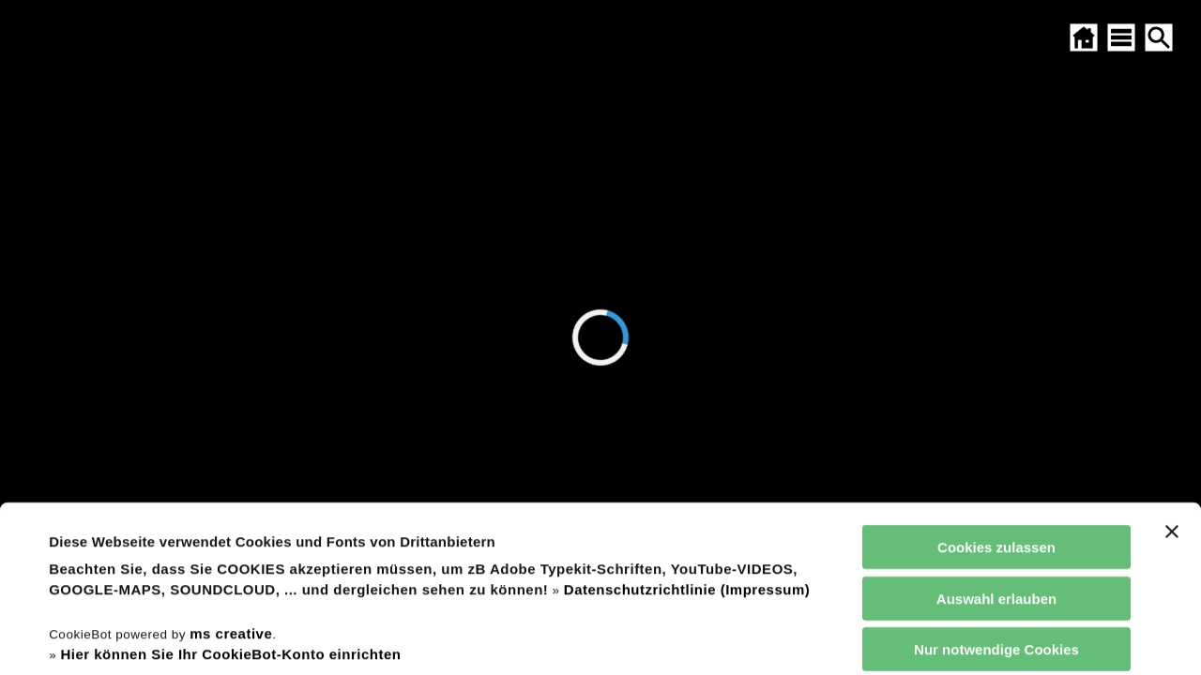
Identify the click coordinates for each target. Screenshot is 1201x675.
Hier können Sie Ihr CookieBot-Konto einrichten (230, 498)
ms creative (231, 477)
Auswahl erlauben (996, 442)
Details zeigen (800, 638)
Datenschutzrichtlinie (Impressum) (687, 434)
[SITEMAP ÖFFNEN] (1121, 37)
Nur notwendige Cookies (996, 494)
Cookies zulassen (996, 391)
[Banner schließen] (1171, 375)
